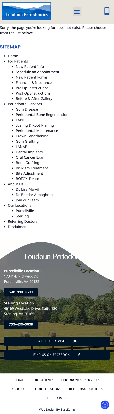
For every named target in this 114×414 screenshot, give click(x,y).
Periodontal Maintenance (37, 130)
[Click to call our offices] (107, 11)
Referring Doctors (22, 221)
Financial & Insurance (34, 82)
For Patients (18, 61)
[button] (77, 11)
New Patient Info (30, 66)
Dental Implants (29, 152)
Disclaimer (17, 226)
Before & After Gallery (34, 98)
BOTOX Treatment (31, 178)
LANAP (21, 146)
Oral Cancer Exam (31, 157)
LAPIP (20, 119)
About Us (15, 184)
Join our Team (27, 200)
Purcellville (25, 210)
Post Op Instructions (33, 93)
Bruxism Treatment (32, 168)
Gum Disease (27, 109)
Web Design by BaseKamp (57, 409)
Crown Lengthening (32, 136)
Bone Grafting (27, 162)
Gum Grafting (27, 141)
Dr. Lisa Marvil (27, 189)
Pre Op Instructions (32, 87)
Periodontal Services (25, 103)
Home (13, 55)
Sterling (22, 216)
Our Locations (19, 205)
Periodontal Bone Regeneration (42, 114)
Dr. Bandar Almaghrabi (35, 194)
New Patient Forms (32, 77)
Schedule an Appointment (37, 71)
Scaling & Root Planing (35, 125)
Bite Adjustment (29, 173)
